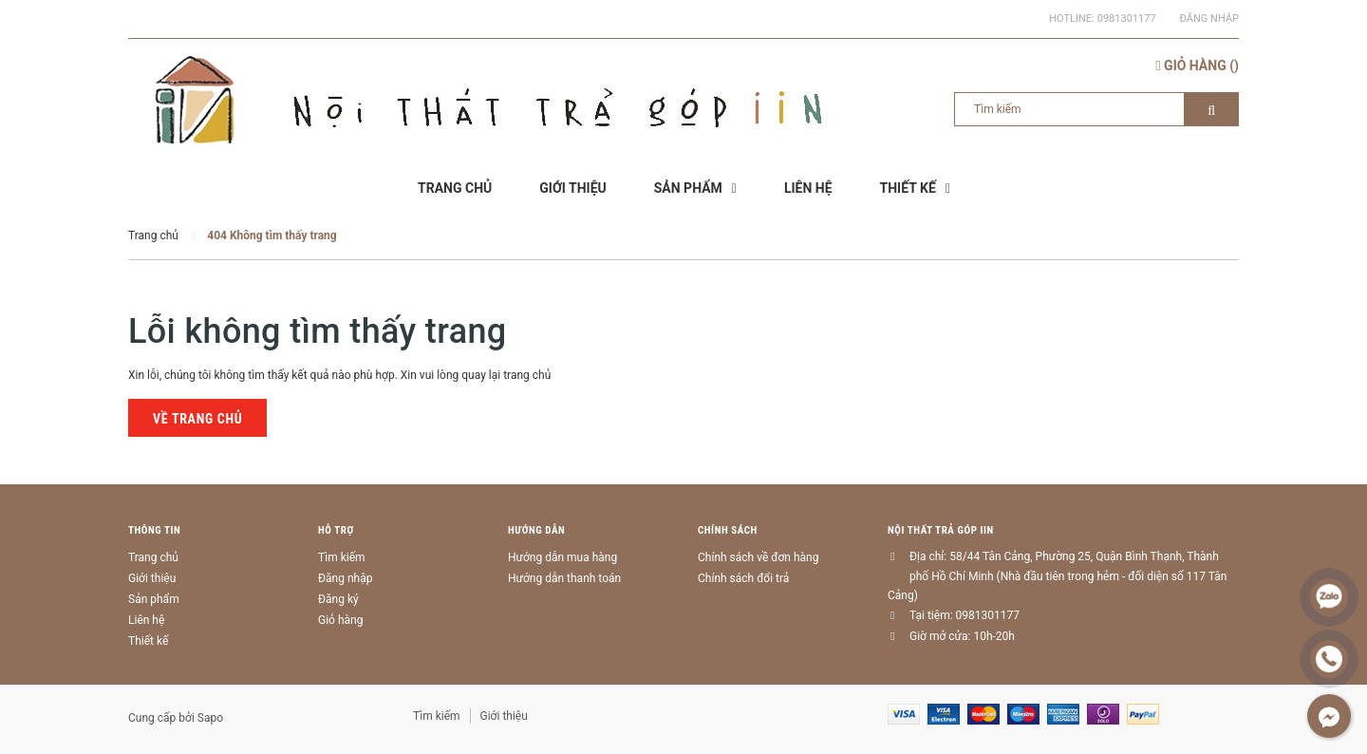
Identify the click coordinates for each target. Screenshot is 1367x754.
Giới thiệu (152, 578)
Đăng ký (338, 599)
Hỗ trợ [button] (336, 530)
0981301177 (1126, 18)
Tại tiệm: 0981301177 (964, 615)
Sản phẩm (153, 599)
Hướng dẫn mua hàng (562, 557)
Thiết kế (148, 641)
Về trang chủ (197, 418)
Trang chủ (153, 557)
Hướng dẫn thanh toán (564, 578)
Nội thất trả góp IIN (941, 530)
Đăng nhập (1209, 18)
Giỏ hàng (340, 620)
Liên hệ (146, 620)
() (1197, 65)
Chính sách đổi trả (743, 578)
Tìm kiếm (341, 557)
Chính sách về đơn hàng (758, 557)
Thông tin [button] (154, 530)
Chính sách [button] (728, 530)
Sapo (210, 718)
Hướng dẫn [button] (536, 530)
